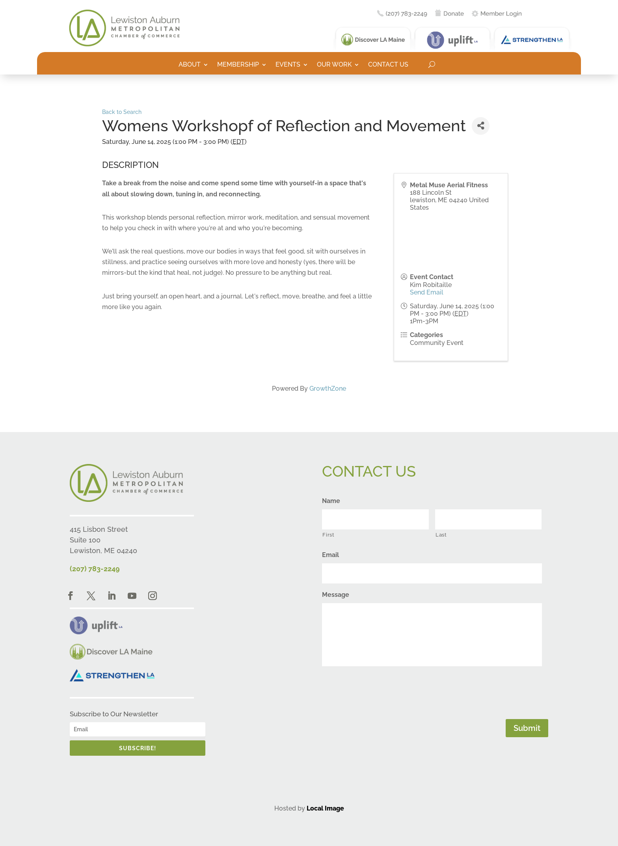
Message (335, 594)
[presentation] (382, 691)
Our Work (334, 65)
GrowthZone (327, 388)
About (190, 65)
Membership (238, 65)
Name (331, 501)
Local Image (325, 808)
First (328, 535)
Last (441, 535)
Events (287, 65)
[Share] (481, 126)
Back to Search (121, 111)
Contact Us (388, 65)
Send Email (426, 292)
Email (330, 555)
